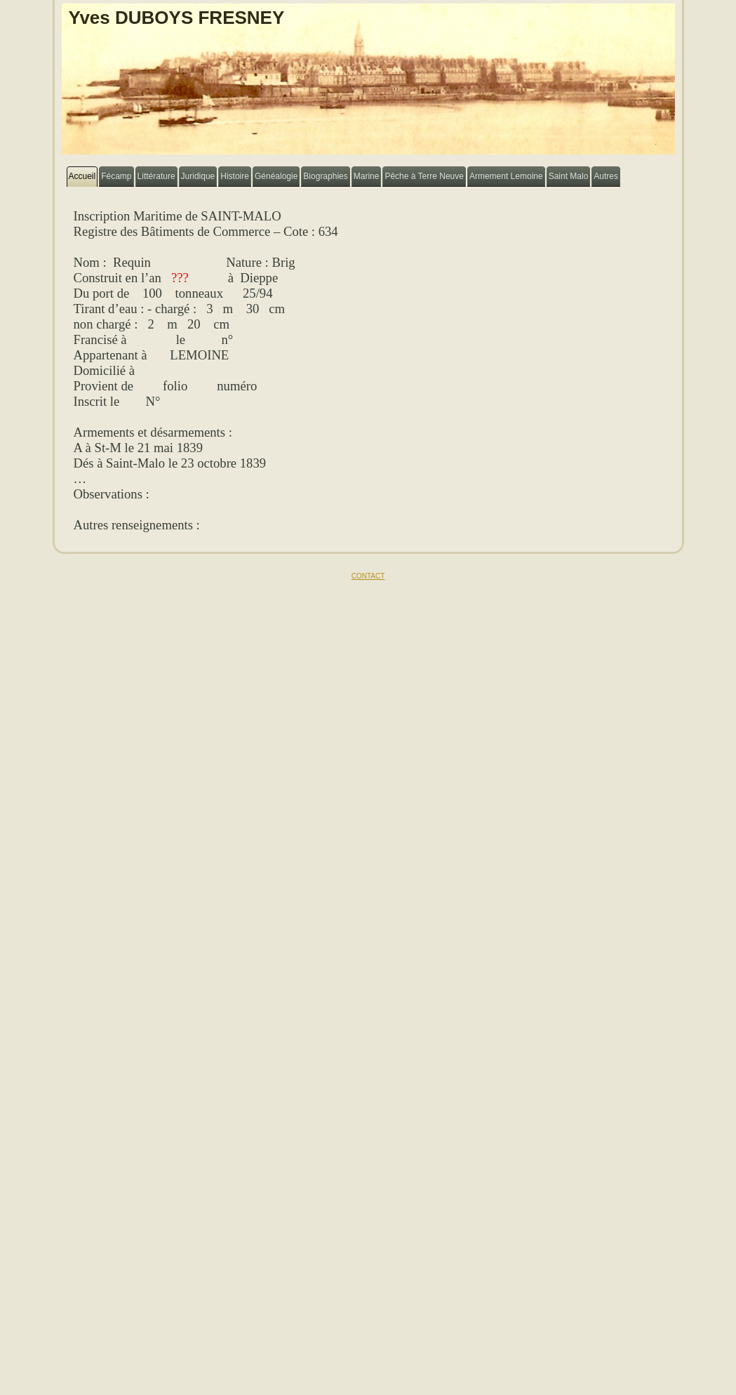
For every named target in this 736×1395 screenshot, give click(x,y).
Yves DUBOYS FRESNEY (177, 17)
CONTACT (368, 576)
